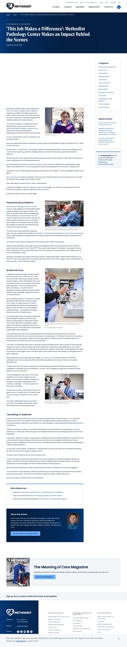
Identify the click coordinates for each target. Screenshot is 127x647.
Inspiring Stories (103, 85)
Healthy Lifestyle (103, 76)
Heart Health (102, 79)
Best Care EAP (77, 631)
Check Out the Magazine (44, 576)
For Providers (77, 623)
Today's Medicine (104, 104)
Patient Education (53, 632)
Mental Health (103, 89)
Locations (68, 7)
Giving (101, 2)
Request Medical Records (56, 624)
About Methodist (104, 612)
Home (8, 14)
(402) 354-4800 (23, 626)
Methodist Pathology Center (81, 628)
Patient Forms (52, 627)
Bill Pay (82, 2)
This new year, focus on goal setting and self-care (107, 123)
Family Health (102, 73)
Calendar (113, 2)
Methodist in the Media (106, 92)
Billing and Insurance (54, 619)
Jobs (119, 2)
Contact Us (108, 7)
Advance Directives (54, 629)
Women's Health (103, 107)
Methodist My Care (72, 2)
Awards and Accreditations (105, 626)
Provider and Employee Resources (82, 613)
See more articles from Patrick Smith (25, 533)
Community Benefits (103, 629)
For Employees (77, 620)
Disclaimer (21, 641)
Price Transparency (54, 621)
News (106, 2)
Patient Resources (91, 2)
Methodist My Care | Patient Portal (58, 616)
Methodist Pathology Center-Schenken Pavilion (45, 495)
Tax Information (78, 625)
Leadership (100, 621)
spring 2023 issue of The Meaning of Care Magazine (45, 492)
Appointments (94, 7)
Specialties (80, 7)
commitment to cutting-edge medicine (53, 498)
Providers (56, 7)
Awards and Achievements (107, 66)
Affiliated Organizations (104, 624)
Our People (102, 95)
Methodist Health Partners (81, 617)
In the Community (104, 82)
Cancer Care (102, 70)
